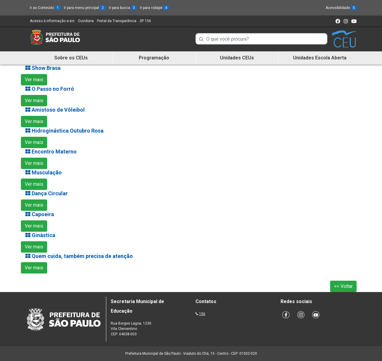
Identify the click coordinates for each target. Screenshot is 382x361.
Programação (154, 58)
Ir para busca (123, 7)
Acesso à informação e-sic (52, 21)
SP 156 (145, 21)
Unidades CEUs (237, 58)
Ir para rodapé (154, 7)
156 (202, 314)
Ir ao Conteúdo (45, 7)
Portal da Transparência (116, 21)
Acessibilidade (341, 7)
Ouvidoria (86, 21)
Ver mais (34, 79)
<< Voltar (343, 286)
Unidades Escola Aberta (319, 58)
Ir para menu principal (85, 7)
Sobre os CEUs (71, 58)
